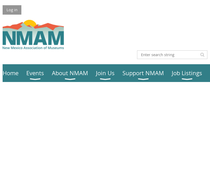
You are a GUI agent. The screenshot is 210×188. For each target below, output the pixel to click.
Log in (12, 9)
